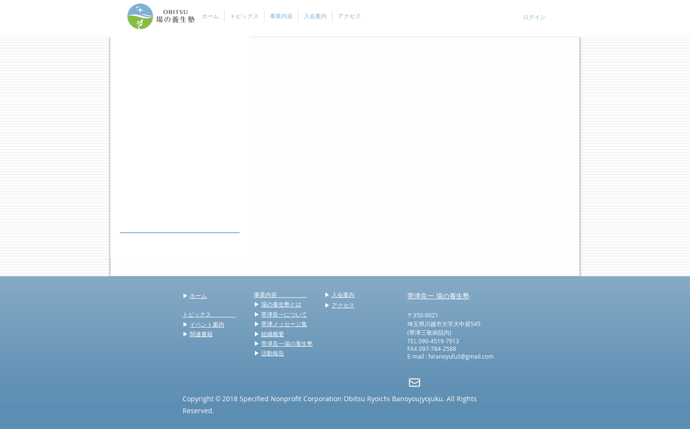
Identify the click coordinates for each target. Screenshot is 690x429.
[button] (244, 16)
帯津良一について (284, 314)
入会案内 (343, 294)
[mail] (414, 382)
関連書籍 (201, 334)
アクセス (343, 305)
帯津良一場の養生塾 (287, 343)
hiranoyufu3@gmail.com (461, 356)
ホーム (198, 295)
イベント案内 (207, 324)
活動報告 (272, 353)
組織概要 (272, 334)
